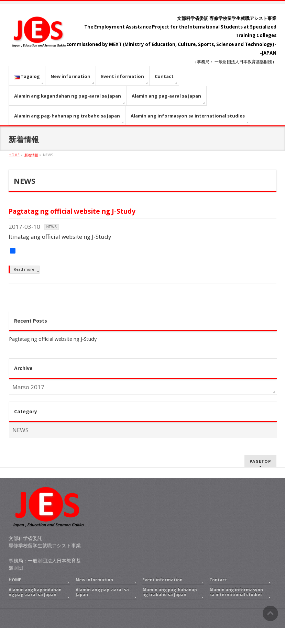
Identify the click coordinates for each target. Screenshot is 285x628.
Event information (162, 580)
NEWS (51, 227)
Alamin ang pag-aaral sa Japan (102, 592)
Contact (218, 580)
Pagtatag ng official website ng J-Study (72, 211)
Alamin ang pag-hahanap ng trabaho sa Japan (169, 592)
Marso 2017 (28, 387)
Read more (24, 269)
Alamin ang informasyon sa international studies (236, 592)
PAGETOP (260, 461)
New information (94, 580)
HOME (15, 580)
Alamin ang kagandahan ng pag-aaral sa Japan (35, 592)
